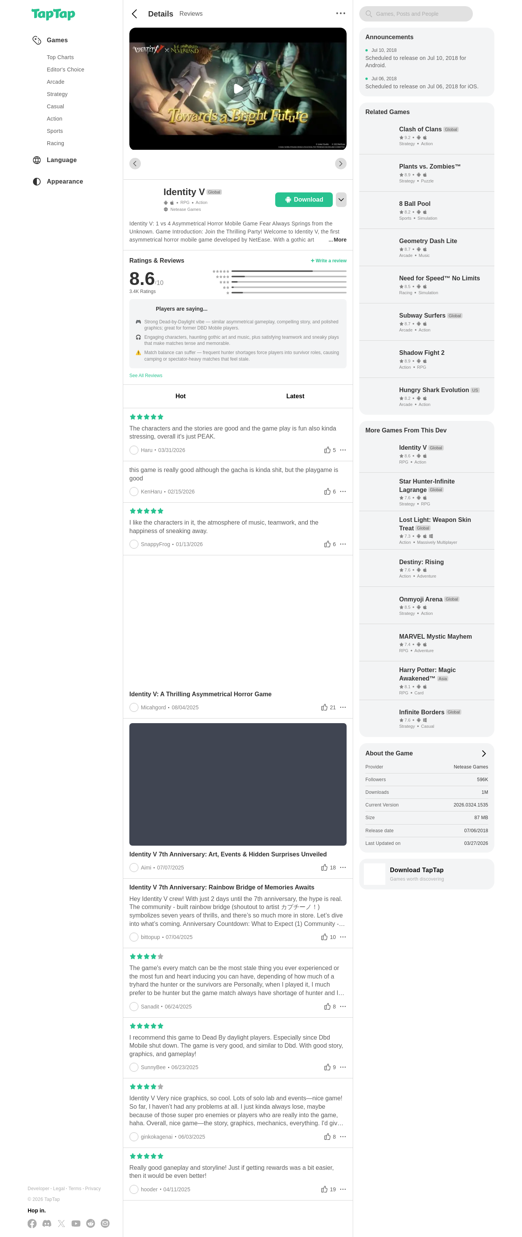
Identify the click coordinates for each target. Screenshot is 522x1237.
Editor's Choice (65, 69)
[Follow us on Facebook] (32, 1224)
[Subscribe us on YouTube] (76, 1224)
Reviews (191, 13)
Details (160, 14)
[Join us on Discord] (46, 1224)
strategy (57, 94)
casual (55, 106)
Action (202, 202)
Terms (74, 1188)
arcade (55, 82)
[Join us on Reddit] (90, 1224)
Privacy (93, 1188)
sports (55, 131)
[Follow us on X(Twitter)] (61, 1224)
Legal (59, 1188)
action (55, 119)
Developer (39, 1188)
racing (55, 143)
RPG (185, 202)
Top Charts (60, 57)
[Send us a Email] (105, 1224)
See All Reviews (145, 375)
